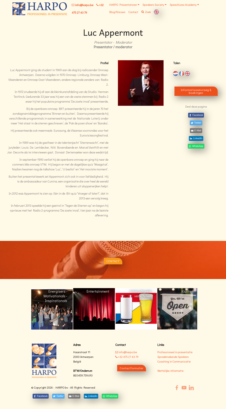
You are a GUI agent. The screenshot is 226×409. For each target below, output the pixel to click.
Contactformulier (131, 368)
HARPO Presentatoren (123, 5)
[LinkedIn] (196, 138)
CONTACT (113, 261)
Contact (133, 12)
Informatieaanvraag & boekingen (196, 91)
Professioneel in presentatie (175, 352)
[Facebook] (196, 115)
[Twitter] (196, 123)
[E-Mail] (196, 130)
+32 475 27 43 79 (126, 357)
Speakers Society (153, 5)
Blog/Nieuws (117, 12)
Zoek (146, 12)
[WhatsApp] (195, 146)
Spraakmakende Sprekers (173, 357)
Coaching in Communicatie (174, 361)
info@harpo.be (84, 5)
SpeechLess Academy (183, 5)
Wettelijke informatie (170, 371)
